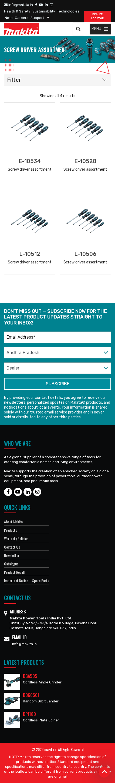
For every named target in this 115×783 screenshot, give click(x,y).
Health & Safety (17, 11)
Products (10, 530)
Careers (21, 18)
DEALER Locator (97, 16)
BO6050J (31, 695)
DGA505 (30, 676)
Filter (14, 80)
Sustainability (43, 11)
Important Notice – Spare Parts (26, 580)
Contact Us (12, 547)
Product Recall (14, 572)
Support (37, 18)
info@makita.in (18, 5)
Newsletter (11, 555)
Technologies (68, 11)
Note (9, 18)
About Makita (13, 521)
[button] (96, 29)
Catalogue (11, 563)
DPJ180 (29, 714)
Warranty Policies (16, 538)
